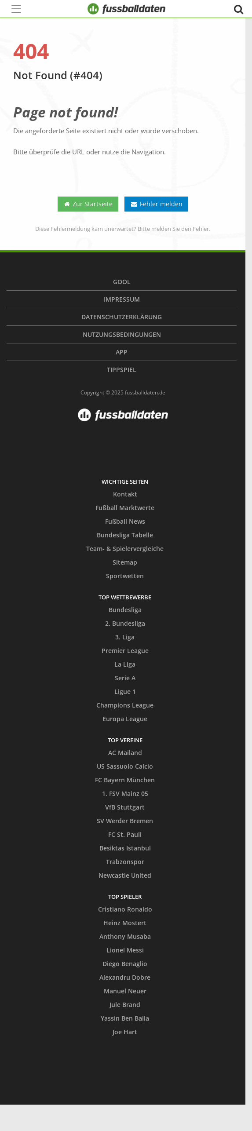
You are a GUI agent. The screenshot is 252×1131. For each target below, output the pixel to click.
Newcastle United (125, 875)
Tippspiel (121, 369)
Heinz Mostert (124, 923)
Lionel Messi (125, 950)
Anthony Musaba (125, 936)
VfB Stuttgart (125, 807)
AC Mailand (125, 752)
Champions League (124, 705)
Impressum (122, 299)
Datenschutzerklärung (121, 317)
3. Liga (125, 637)
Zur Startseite (88, 204)
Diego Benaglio (124, 964)
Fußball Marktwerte (124, 507)
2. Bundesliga (125, 623)
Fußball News (125, 521)
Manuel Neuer (125, 991)
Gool (122, 281)
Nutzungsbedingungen (122, 334)
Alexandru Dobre (124, 977)
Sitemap (125, 562)
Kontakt (125, 494)
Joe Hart (125, 1032)
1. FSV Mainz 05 (125, 793)
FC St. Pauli (125, 834)
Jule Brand (125, 1004)
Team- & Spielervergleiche (125, 548)
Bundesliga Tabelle (125, 535)
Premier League (125, 650)
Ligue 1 (125, 691)
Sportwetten (125, 576)
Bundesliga (125, 610)
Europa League (124, 719)
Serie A (125, 678)
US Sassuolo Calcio (125, 766)
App (122, 352)
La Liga (124, 664)
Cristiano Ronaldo (125, 909)
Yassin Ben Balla (125, 1018)
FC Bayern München (125, 780)
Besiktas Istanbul (125, 848)
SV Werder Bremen (125, 821)
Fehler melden (156, 204)
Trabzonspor (125, 861)
